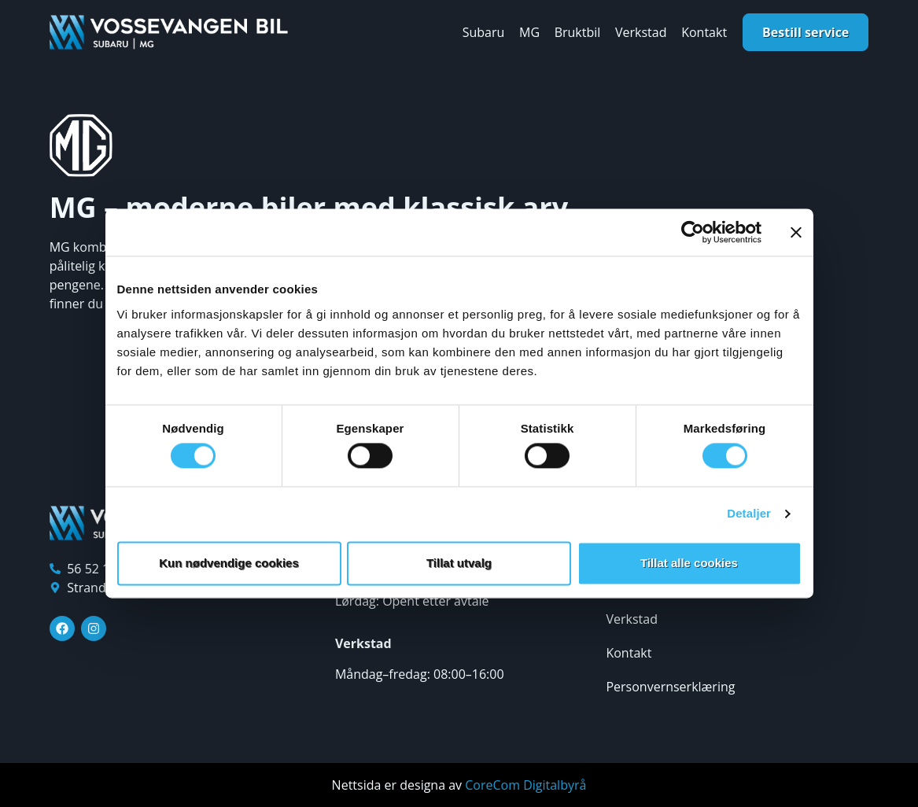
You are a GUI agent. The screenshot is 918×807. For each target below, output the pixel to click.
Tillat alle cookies (689, 562)
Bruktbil (578, 32)
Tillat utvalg (459, 562)
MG (529, 32)
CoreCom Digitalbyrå (525, 785)
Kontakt (704, 32)
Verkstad (640, 32)
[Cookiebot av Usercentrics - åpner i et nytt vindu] (692, 232)
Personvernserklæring (670, 686)
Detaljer (749, 514)
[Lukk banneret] (796, 232)
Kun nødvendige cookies (229, 562)
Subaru (484, 32)
